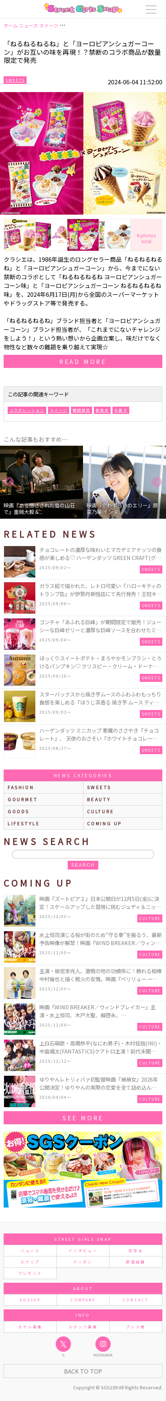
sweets (99, 787)
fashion (21, 787)
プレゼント (30, 1273)
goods (18, 811)
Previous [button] (9, 482)
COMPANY (83, 1299)
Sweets (15, 80)
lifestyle (24, 823)
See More (83, 1117)
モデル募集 (30, 1326)
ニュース (30, 1250)
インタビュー (83, 1250)
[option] (41, 482)
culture (100, 811)
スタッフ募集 (83, 1326)
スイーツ (58, 410)
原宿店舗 (135, 1261)
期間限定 (81, 410)
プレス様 (135, 1326)
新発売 (102, 410)
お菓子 (120, 410)
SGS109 (30, 1299)
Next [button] (156, 482)
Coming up (104, 823)
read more (83, 361)
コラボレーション (26, 410)
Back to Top (83, 1371)
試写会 (136, 1250)
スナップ (30, 1261)
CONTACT (136, 1299)
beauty (99, 799)
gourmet (22, 799)
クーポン (82, 1261)
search (83, 865)
